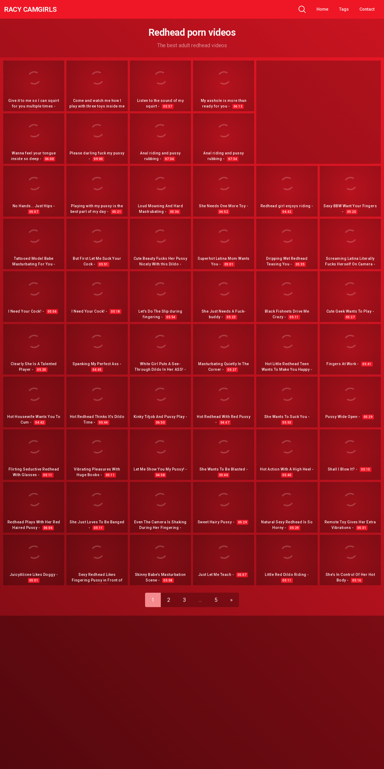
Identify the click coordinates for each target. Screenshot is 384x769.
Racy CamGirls (33, 9)
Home (322, 9)
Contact (367, 9)
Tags (344, 9)
